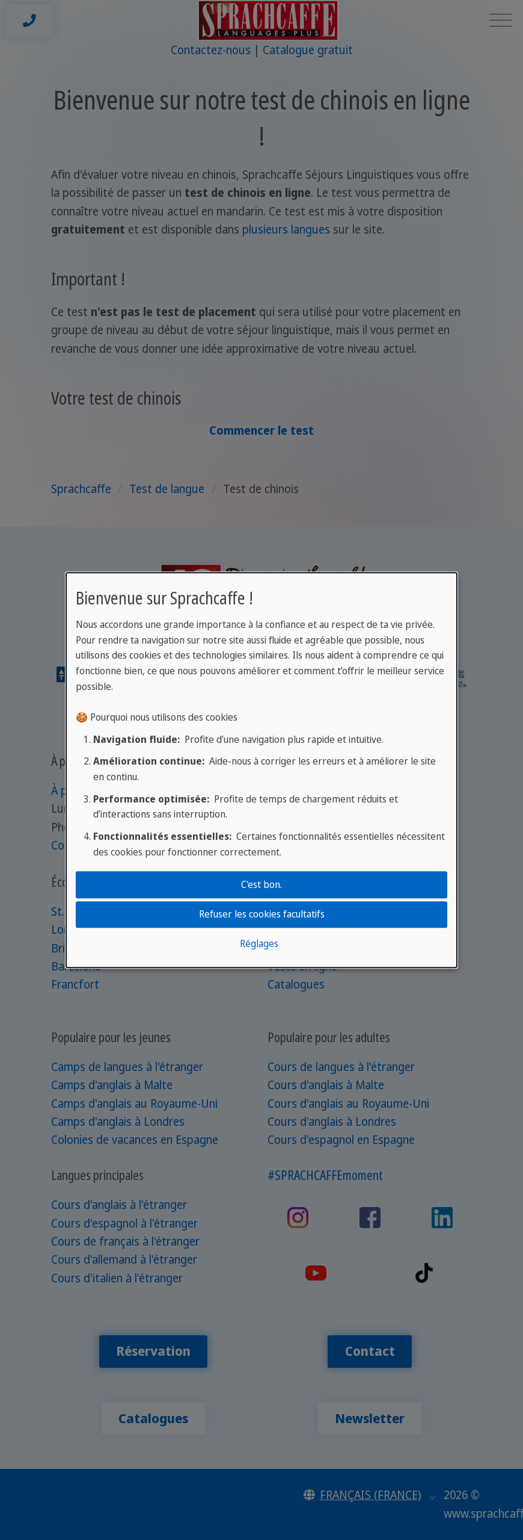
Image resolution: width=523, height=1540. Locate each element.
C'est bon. (261, 884)
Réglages (259, 944)
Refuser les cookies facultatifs (262, 914)
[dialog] (261, 770)
